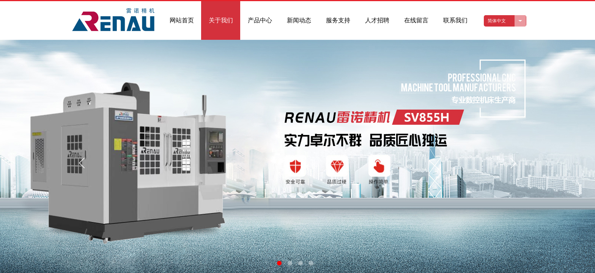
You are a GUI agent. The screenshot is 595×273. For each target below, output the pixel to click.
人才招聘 (377, 20)
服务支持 (338, 20)
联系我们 (455, 20)
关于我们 (221, 20)
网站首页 (182, 20)
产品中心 (260, 20)
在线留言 (416, 20)
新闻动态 (299, 20)
